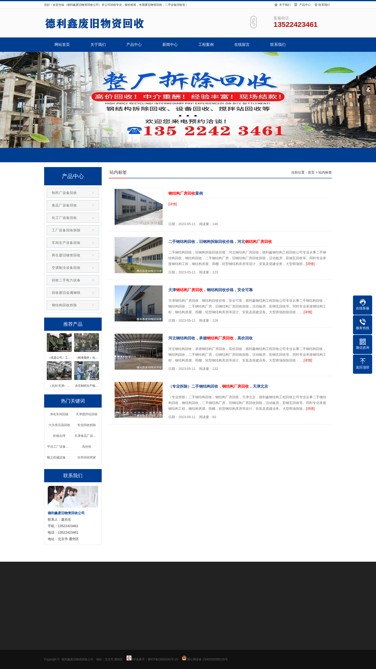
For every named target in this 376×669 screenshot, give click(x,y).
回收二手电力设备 (66, 280)
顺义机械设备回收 (59, 457)
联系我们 (324, 3)
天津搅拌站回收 (87, 414)
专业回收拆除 (86, 425)
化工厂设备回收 (64, 218)
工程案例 (206, 44)
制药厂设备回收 (64, 193)
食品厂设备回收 (64, 205)
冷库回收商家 (86, 457)
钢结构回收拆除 (64, 305)
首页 (311, 172)
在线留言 (242, 44)
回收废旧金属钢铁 (66, 293)
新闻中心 (170, 44)
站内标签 (325, 172)
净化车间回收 (59, 414)
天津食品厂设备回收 (86, 436)
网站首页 (62, 44)
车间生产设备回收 (66, 243)
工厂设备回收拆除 (66, 230)
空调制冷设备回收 (66, 268)
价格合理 (59, 436)
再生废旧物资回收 (66, 255)
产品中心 (305, 3)
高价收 (86, 446)
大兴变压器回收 (59, 425)
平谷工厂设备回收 (59, 446)
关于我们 (285, 3)
